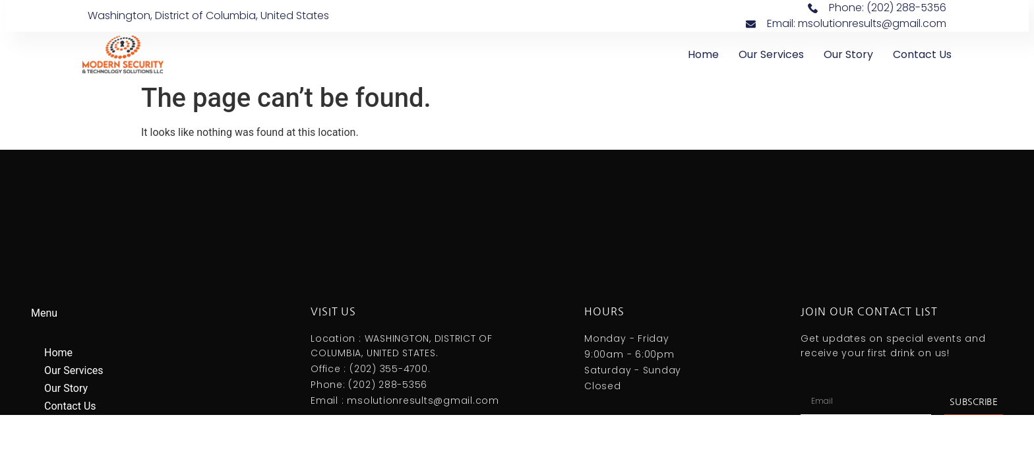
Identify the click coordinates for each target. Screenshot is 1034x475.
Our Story (848, 54)
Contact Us (922, 54)
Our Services (771, 54)
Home (703, 54)
